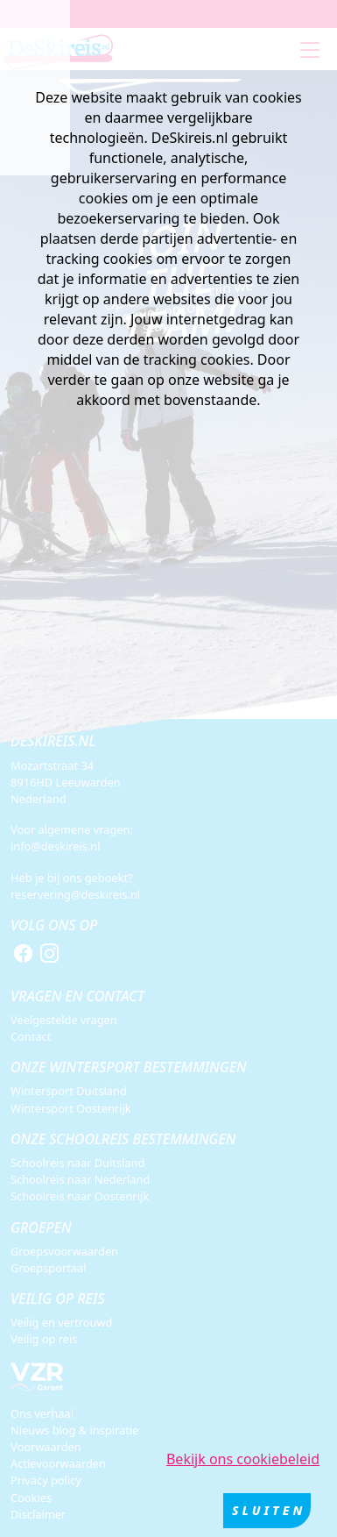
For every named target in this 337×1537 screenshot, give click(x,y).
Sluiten (268, 1512)
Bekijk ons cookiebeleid (242, 1460)
